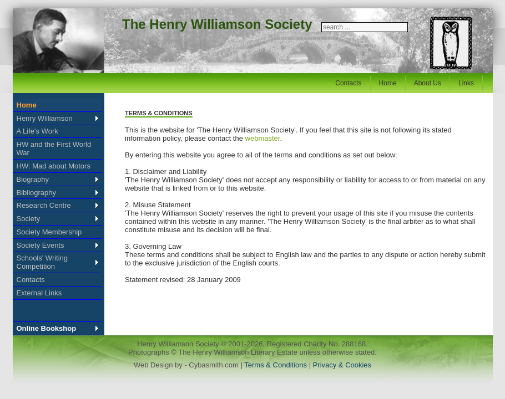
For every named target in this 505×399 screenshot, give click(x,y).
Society (29, 218)
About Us (427, 83)
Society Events (40, 245)
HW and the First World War (54, 148)
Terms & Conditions (276, 365)
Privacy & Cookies (342, 365)
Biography (33, 179)
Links (466, 83)
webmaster (262, 138)
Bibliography (37, 192)
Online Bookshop (47, 328)
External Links (39, 293)
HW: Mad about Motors (53, 166)
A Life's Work (37, 131)
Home (388, 83)
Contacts (348, 83)
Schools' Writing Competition (42, 262)
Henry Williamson (45, 118)
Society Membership (49, 232)
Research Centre (44, 205)
